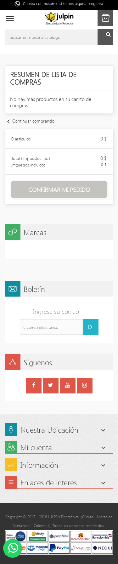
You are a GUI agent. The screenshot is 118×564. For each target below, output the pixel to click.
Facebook (33, 386)
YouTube (67, 386)
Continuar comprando (29, 121)
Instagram (84, 386)
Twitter (50, 386)
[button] (105, 18)
